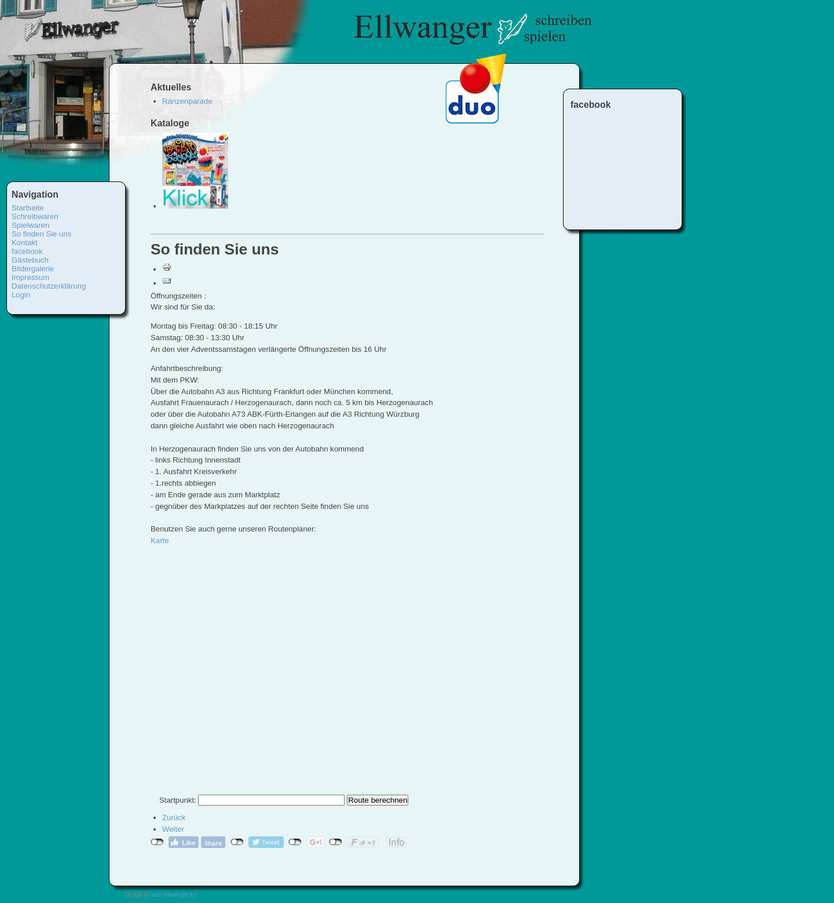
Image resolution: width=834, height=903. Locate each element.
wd (155, 894)
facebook (27, 251)
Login (21, 294)
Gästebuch (30, 260)
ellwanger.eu (180, 894)
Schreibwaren (35, 216)
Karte (160, 540)
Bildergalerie (33, 268)
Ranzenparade (187, 101)
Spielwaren (30, 225)
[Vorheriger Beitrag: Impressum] (173, 817)
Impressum (30, 277)
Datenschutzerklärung (49, 286)
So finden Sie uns (41, 234)
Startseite (28, 207)
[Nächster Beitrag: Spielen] (173, 829)
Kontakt (25, 242)
